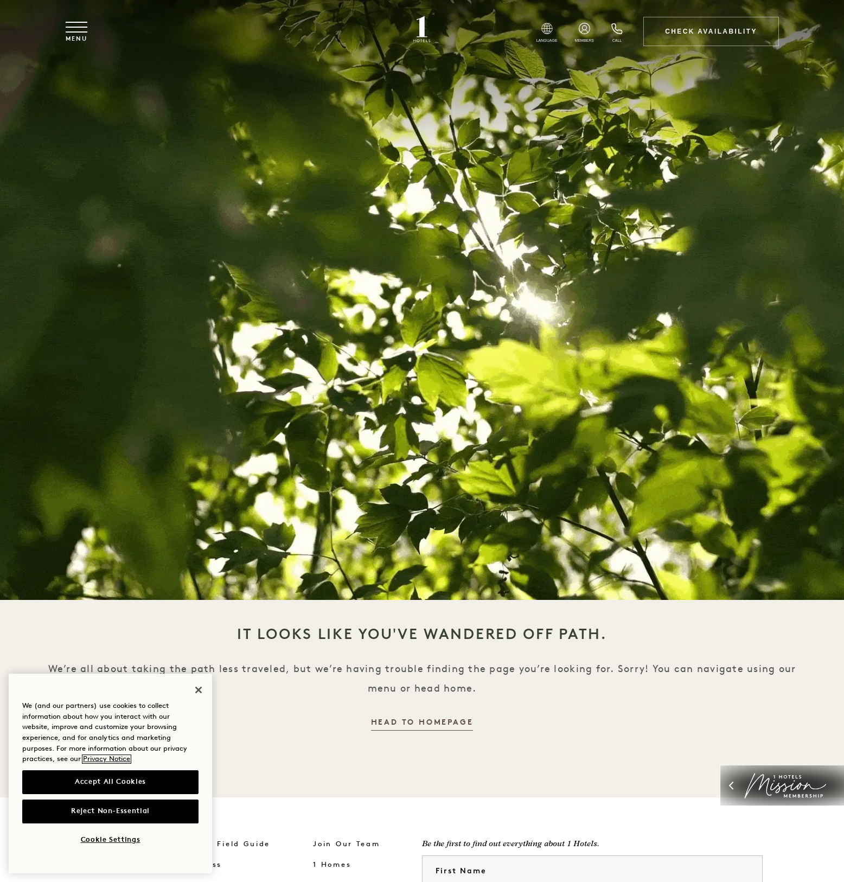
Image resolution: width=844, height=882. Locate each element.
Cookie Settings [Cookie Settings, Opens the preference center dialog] (110, 839)
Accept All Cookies (110, 781)
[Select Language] (547, 32)
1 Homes (332, 864)
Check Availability (711, 31)
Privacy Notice (106, 759)
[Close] (198, 690)
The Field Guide (234, 844)
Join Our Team (346, 844)
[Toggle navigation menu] (76, 31)
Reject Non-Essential (110, 811)
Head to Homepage (422, 723)
